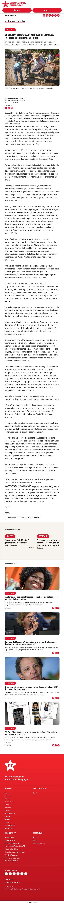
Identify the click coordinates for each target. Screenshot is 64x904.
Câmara (10, 536)
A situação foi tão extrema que (25, 135)
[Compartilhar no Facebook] (6, 108)
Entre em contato (39, 843)
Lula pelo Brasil (33, 518)
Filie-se (47, 10)
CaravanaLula (11, 518)
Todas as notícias (15, 21)
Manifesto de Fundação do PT (15, 846)
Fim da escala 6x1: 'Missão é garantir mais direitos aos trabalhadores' (17, 543)
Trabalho (43, 536)
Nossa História (9, 837)
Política (10, 593)
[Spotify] (58, 15)
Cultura (7, 816)
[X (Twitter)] (50, 15)
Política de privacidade (12, 882)
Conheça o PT (10, 833)
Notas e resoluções (14, 776)
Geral (35, 793)
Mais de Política (10, 563)
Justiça (7, 822)
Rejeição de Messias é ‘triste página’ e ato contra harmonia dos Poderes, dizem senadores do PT (31, 643)
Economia (8, 796)
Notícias (8, 789)
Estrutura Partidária (11, 849)
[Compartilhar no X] (56, 608)
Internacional (9, 802)
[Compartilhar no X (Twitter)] (9, 108)
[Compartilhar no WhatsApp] (12, 108)
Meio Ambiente (10, 825)
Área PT (17, 10)
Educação (8, 811)
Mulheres (8, 808)
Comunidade (38, 833)
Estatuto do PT (10, 840)
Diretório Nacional (11, 855)
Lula (22, 518)
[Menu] (59, 4)
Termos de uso (9, 879)
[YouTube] (52, 15)
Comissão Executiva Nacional (14, 852)
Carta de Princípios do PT (13, 843)
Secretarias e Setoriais (12, 858)
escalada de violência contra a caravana (24, 126)
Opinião (7, 819)
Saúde (7, 805)
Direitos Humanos (11, 813)
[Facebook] (44, 15)
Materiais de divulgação (16, 779)
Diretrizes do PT (40, 789)
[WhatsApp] (55, 15)
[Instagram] (47, 15)
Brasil (6, 799)
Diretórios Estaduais (11, 861)
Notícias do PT (10, 828)
